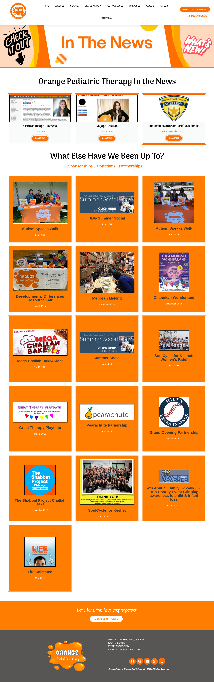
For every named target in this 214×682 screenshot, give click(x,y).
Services (74, 6)
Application (106, 18)
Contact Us (134, 6)
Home (46, 6)
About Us (59, 6)
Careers (150, 6)
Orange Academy (93, 6)
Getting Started (115, 6)
